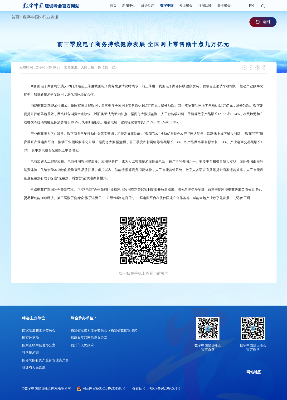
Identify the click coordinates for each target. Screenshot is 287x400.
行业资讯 (50, 17)
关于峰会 (224, 5)
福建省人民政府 (33, 367)
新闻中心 (129, 5)
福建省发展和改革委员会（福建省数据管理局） (106, 330)
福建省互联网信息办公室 (89, 338)
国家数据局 (30, 338)
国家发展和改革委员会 (38, 330)
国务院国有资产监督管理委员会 (45, 360)
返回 (263, 22)
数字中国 (167, 5)
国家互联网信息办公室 (38, 345)
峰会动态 (148, 5)
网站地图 (254, 372)
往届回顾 (205, 5)
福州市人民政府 (82, 345)
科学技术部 (30, 352)
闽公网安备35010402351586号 (104, 388)
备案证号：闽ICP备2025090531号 (156, 388)
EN (251, 6)
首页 (113, 5)
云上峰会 (186, 5)
